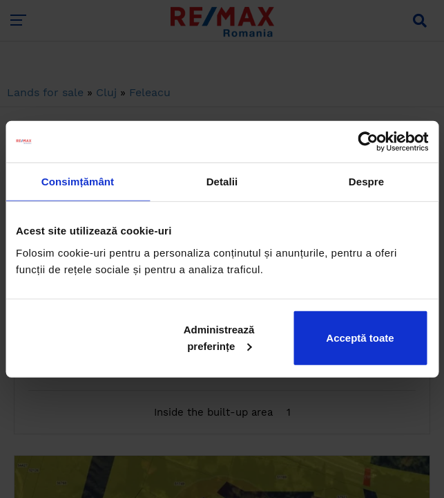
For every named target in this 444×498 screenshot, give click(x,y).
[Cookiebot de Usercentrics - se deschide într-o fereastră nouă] (367, 141)
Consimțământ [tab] (77, 181)
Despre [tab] (366, 181)
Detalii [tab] (222, 181)
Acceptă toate (360, 337)
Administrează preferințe (219, 337)
